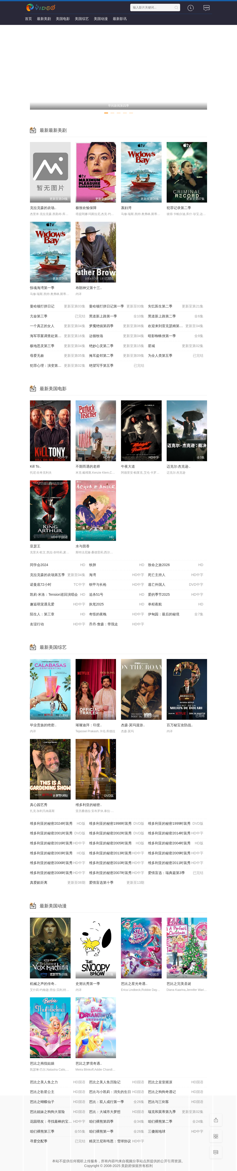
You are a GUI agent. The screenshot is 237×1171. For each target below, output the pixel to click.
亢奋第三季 (57, 316)
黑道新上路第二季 (175, 316)
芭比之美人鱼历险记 (116, 1082)
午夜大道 (128, 466)
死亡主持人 (175, 575)
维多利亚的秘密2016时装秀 (57, 843)
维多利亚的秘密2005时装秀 (116, 843)
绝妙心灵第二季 (116, 346)
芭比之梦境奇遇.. (89, 1063)
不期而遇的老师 (88, 466)
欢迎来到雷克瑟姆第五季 (175, 326)
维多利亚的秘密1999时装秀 (175, 823)
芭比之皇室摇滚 (175, 1082)
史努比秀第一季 (88, 984)
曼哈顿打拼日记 (57, 306)
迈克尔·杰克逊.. (179, 466)
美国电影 (63, 19)
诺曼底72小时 (57, 584)
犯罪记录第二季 (179, 208)
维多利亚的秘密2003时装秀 (57, 853)
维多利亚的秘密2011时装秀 (175, 863)
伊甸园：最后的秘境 (175, 614)
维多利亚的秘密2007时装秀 (116, 873)
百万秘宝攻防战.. (180, 725)
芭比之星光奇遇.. (134, 984)
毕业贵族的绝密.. (43, 725)
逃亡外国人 (175, 584)
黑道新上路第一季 (116, 316)
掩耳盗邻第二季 (116, 355)
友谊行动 (57, 624)
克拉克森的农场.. (43, 208)
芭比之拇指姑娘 (42, 1063)
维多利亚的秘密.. (89, 805)
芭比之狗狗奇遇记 (175, 1092)
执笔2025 (116, 604)
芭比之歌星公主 (57, 1092)
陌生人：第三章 (57, 614)
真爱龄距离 (57, 882)
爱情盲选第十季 (116, 882)
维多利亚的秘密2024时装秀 (57, 823)
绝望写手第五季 (116, 365)
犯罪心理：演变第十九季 (57, 365)
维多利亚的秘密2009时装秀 (175, 853)
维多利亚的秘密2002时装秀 (116, 833)
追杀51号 (116, 594)
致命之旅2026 (175, 565)
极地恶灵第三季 (57, 346)
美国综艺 (82, 19)
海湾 (116, 575)
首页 (28, 19)
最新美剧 (44, 19)
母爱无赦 (57, 355)
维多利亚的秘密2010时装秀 (116, 863)
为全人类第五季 (175, 355)
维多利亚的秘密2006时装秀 (57, 863)
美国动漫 (101, 19)
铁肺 (116, 565)
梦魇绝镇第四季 (116, 326)
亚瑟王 (35, 546)
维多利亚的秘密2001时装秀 (57, 833)
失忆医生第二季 (175, 306)
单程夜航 (175, 604)
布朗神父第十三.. (89, 288)
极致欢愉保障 (86, 208)
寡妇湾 (126, 208)
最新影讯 (120, 19)
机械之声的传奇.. (43, 984)
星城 (175, 346)
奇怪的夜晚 (116, 614)
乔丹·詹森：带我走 (116, 624)
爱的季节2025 (175, 594)
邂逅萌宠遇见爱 (57, 604)
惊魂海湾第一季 (42, 288)
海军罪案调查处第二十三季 (57, 336)
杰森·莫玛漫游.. (133, 725)
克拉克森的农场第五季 (57, 575)
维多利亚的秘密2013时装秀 (116, 853)
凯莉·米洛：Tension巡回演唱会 (57, 594)
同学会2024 (57, 565)
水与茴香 (83, 546)
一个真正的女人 (57, 326)
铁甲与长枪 (116, 584)
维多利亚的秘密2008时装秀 (57, 873)
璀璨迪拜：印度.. (89, 725)
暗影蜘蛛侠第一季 (175, 336)
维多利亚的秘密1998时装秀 (116, 823)
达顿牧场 (116, 336)
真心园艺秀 (38, 805)
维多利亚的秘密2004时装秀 (175, 843)
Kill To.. (35, 466)
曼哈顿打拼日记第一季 (116, 306)
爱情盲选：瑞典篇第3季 (175, 873)
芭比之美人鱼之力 (57, 1082)
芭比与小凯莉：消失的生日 (116, 1092)
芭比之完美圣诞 (179, 984)
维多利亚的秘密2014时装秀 (175, 833)
